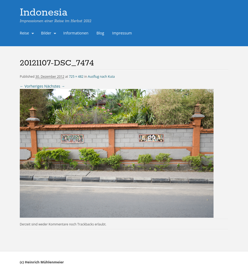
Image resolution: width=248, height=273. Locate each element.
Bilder (47, 33)
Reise (25, 33)
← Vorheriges (31, 86)
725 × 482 (76, 76)
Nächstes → (54, 86)
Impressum (122, 33)
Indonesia (43, 12)
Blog (100, 33)
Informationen (75, 33)
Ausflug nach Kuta (101, 76)
